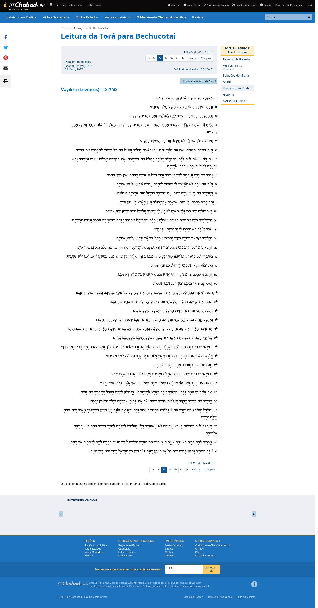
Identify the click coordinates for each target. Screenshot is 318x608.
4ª (166, 58)
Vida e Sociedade (56, 17)
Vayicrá (82, 28)
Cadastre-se (192, 5)
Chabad (123, 583)
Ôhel (197, 552)
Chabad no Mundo (205, 555)
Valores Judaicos (117, 17)
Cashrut (169, 552)
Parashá (66, 28)
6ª (177, 58)
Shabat (169, 548)
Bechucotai (101, 28)
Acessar (174, 5)
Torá (167, 586)
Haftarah (192, 58)
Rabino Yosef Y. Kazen (140, 586)
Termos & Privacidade (220, 597)
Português (294, 5)
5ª (171, 58)
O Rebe (199, 548)
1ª (148, 58)
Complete (206, 58)
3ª (160, 58)
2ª (154, 58)
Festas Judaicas (174, 545)
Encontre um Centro (244, 5)
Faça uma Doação (272, 5)
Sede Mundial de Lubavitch (187, 583)
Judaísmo (175, 586)
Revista (198, 17)
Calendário (124, 548)
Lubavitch (132, 583)
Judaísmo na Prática (21, 17)
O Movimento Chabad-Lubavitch (161, 17)
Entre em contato (246, 597)
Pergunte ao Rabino (216, 5)
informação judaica (192, 586)
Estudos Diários (127, 552)
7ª (183, 58)
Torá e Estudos (87, 17)
